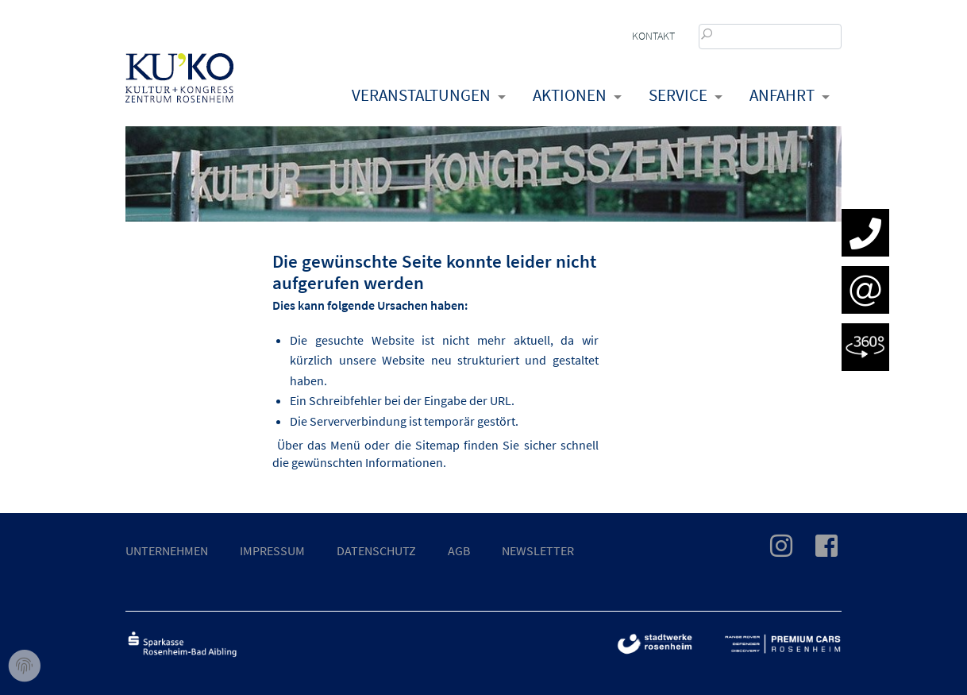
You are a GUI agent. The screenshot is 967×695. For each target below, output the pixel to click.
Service (678, 95)
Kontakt (653, 36)
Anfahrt (782, 95)
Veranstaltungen (421, 95)
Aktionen (570, 95)
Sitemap (437, 445)
